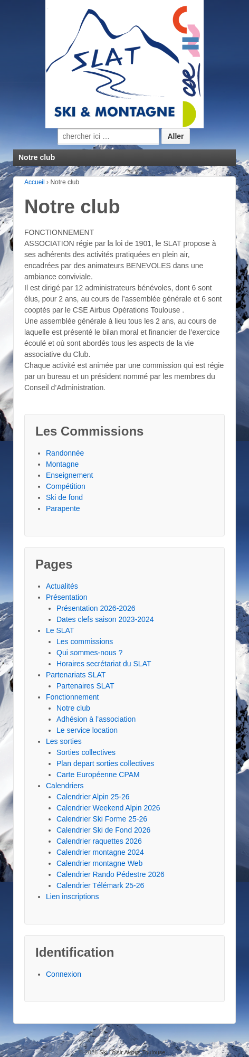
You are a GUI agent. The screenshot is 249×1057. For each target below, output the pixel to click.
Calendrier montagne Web (99, 863)
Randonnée (65, 453)
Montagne (62, 464)
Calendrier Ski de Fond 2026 (103, 830)
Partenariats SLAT (76, 675)
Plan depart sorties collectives (105, 763)
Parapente (63, 508)
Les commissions (84, 641)
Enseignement (69, 475)
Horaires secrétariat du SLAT (103, 663)
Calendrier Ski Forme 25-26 (101, 819)
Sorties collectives (86, 752)
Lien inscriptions (72, 896)
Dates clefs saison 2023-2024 (105, 619)
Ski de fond (64, 497)
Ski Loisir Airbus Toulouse (131, 1052)
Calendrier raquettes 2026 (99, 841)
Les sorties (64, 741)
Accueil (34, 182)
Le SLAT (60, 630)
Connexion (63, 974)
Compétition (65, 486)
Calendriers (65, 785)
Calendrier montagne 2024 (100, 852)
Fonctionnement (72, 697)
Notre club (73, 708)
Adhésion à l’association (96, 719)
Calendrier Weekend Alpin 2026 (108, 808)
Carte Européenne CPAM (98, 774)
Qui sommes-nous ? (89, 652)
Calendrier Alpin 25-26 (93, 796)
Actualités (62, 586)
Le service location (87, 730)
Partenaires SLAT (85, 686)
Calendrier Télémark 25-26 (100, 885)
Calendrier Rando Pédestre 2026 (110, 874)
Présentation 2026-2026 (95, 608)
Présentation (67, 597)
